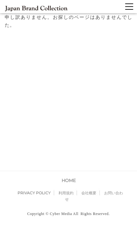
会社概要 (88, 60)
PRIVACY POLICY (34, 60)
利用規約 (66, 60)
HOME (69, 48)
